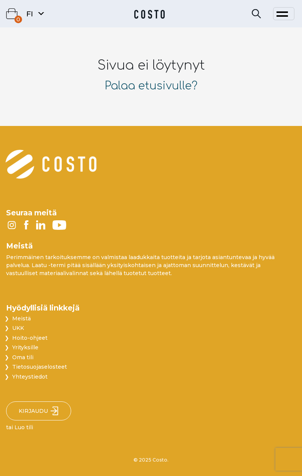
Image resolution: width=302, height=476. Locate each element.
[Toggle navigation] (283, 13)
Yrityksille (25, 347)
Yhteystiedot (30, 376)
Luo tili (23, 427)
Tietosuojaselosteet (39, 366)
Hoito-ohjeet (30, 337)
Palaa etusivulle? (151, 86)
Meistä (21, 318)
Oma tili (22, 357)
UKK (18, 328)
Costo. (160, 460)
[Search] (256, 14)
